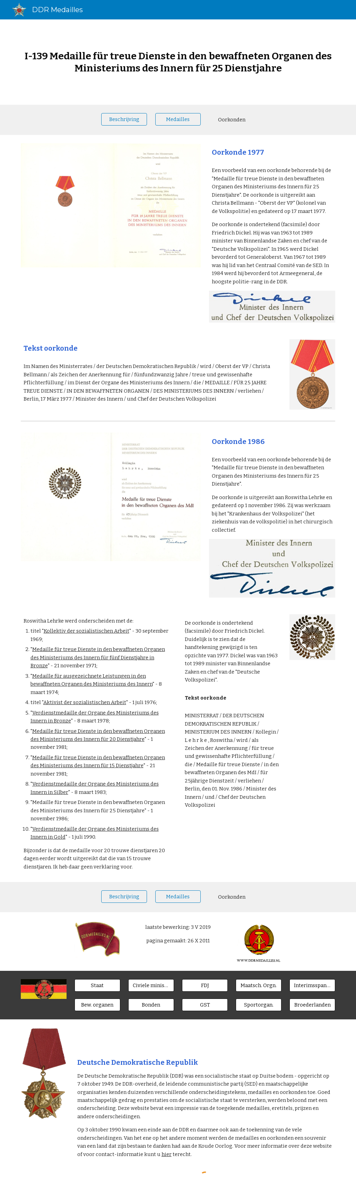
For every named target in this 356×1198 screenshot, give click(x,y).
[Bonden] (151, 1004)
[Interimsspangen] (312, 985)
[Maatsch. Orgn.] (258, 985)
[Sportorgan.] (258, 1004)
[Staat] (97, 985)
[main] (178, 62)
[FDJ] (204, 985)
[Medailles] (178, 119)
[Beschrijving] (124, 119)
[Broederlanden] (312, 1004)
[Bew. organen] (97, 1004)
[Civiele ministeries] (151, 985)
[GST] (204, 1004)
